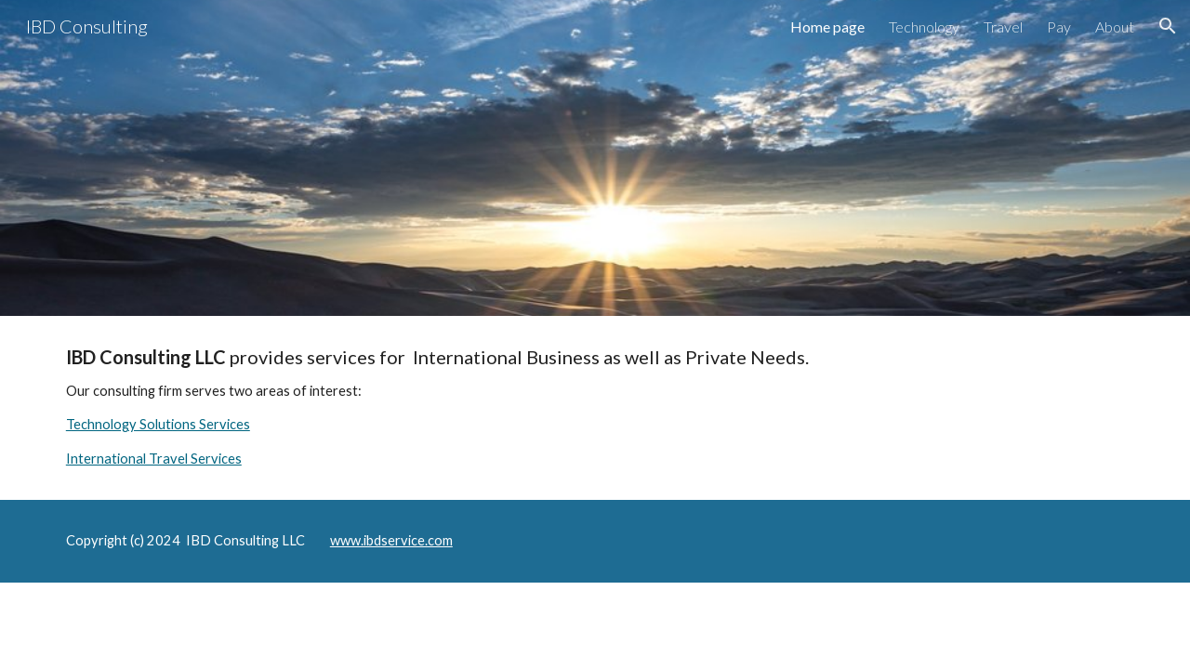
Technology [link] (924, 26)
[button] (1167, 26)
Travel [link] (1003, 26)
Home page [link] (827, 26)
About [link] (1114, 26)
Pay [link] (1059, 26)
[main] (595, 408)
